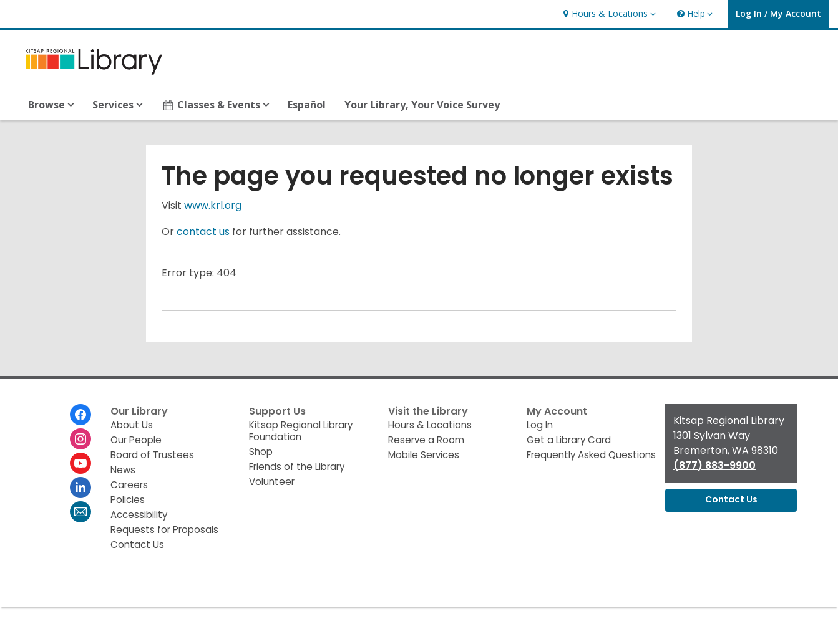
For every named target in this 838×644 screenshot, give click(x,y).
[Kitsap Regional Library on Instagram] (80, 438)
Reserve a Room (426, 439)
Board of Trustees (152, 454)
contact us (203, 231)
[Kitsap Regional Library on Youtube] (80, 463)
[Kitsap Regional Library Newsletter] (80, 511)
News (122, 469)
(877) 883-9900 (714, 465)
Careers (129, 484)
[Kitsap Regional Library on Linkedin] (80, 487)
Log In (540, 424)
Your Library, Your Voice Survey (422, 105)
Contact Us (137, 544)
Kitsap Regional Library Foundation (301, 430)
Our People (136, 439)
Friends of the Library (296, 466)
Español (307, 105)
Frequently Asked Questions (591, 454)
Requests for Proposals (164, 529)
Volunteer (272, 481)
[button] (608, 14)
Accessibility (138, 514)
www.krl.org (212, 205)
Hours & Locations (430, 424)
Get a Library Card (569, 439)
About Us (131, 424)
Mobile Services (423, 454)
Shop (261, 451)
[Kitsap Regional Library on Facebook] (80, 414)
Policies (127, 499)
